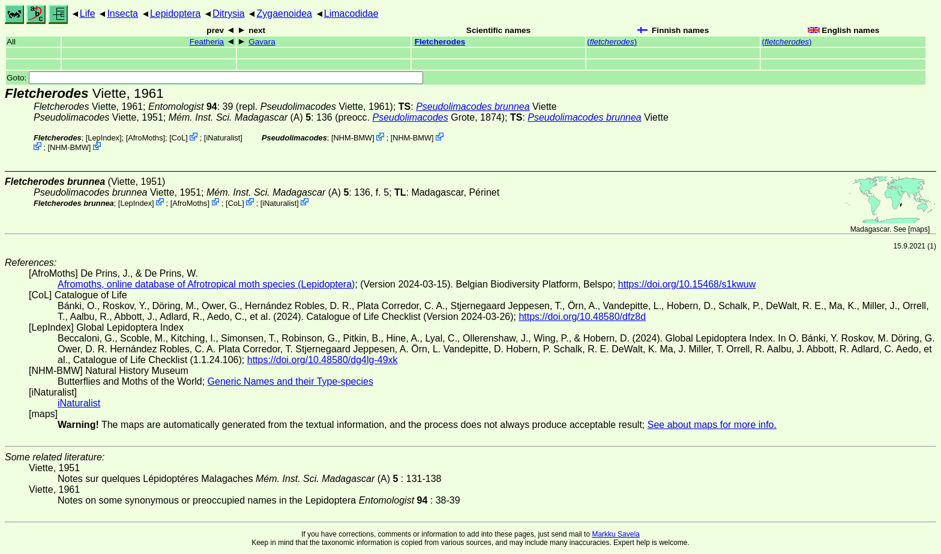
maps (919, 229)
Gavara (261, 41)
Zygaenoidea (284, 13)
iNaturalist (223, 137)
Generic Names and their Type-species (290, 381)
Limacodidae (351, 13)
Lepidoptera (175, 13)
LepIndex (103, 137)
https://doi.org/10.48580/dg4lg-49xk (322, 360)
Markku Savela (615, 534)
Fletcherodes (440, 41)
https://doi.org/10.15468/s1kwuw (687, 284)
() (612, 41)
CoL (178, 137)
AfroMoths (145, 137)
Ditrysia (228, 13)
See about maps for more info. (712, 425)
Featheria (207, 41)
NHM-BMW (69, 147)
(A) (240, 117)
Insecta (122, 13)
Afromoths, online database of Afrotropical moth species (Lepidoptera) (206, 284)
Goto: (215, 77)
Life (87, 13)
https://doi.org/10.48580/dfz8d (582, 317)
